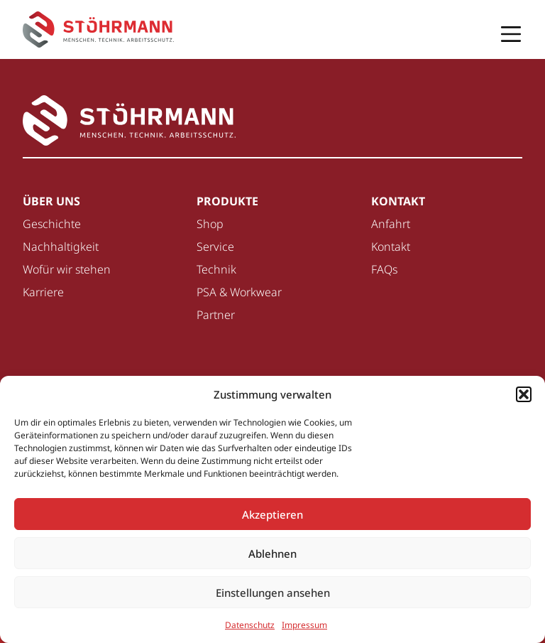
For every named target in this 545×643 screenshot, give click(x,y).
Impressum (304, 625)
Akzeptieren (272, 514)
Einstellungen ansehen (273, 592)
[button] (524, 394)
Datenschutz (250, 625)
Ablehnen (272, 553)
